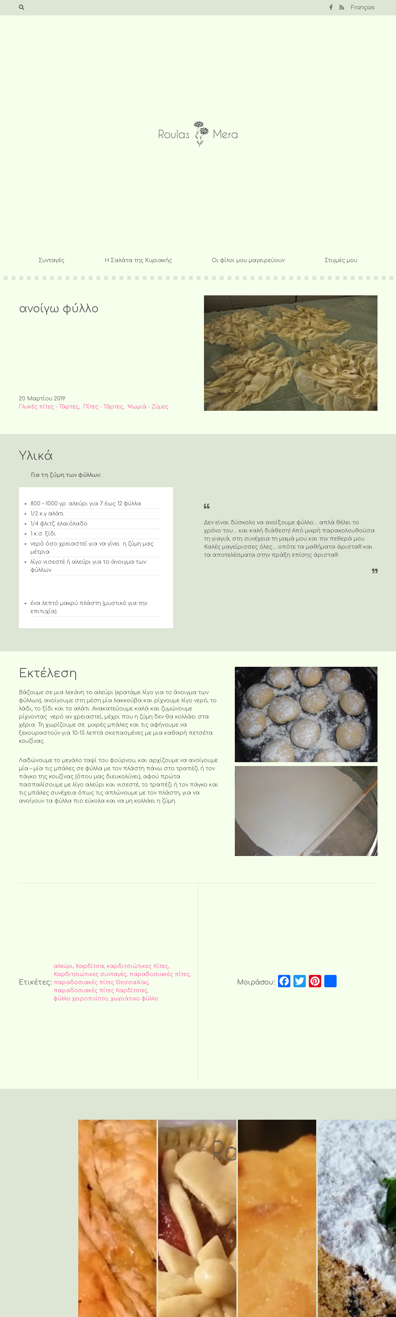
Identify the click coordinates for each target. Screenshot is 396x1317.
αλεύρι (63, 966)
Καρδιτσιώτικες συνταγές (90, 974)
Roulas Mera (198, 134)
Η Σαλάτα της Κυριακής (138, 260)
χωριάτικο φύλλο (134, 999)
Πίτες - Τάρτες (103, 407)
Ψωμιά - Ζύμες (148, 407)
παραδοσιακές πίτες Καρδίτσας (100, 990)
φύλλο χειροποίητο (81, 999)
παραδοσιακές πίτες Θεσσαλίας (101, 982)
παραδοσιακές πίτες (159, 974)
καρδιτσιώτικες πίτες (137, 966)
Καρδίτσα (90, 966)
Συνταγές (51, 260)
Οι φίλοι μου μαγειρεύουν (248, 260)
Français (363, 7)
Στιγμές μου (341, 260)
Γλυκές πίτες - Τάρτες (49, 407)
